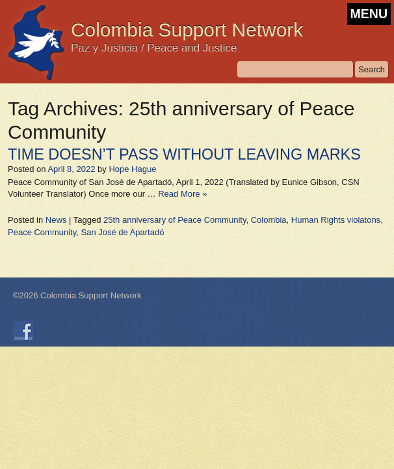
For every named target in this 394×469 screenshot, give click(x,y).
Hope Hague (132, 169)
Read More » (182, 194)
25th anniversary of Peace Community (174, 220)
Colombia (269, 220)
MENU (368, 14)
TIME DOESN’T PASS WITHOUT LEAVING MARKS (184, 154)
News (56, 220)
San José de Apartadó (122, 232)
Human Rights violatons (335, 220)
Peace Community (42, 232)
